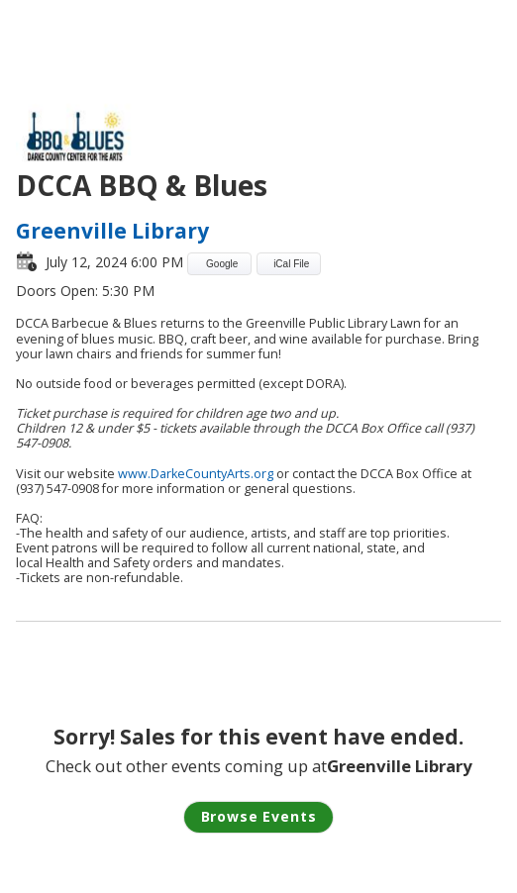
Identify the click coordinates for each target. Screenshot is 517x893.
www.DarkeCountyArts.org (195, 473)
